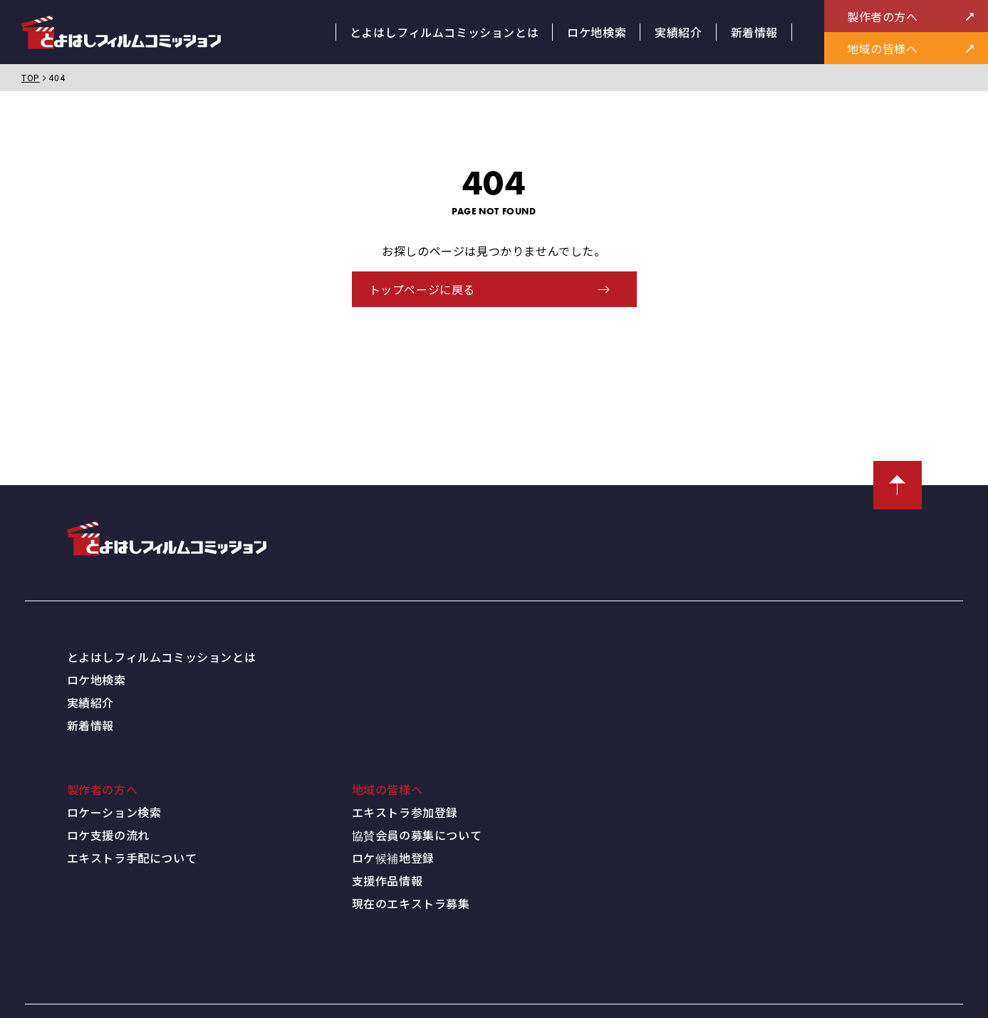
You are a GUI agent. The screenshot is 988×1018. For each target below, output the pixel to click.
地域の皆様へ (387, 785)
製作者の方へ (102, 785)
